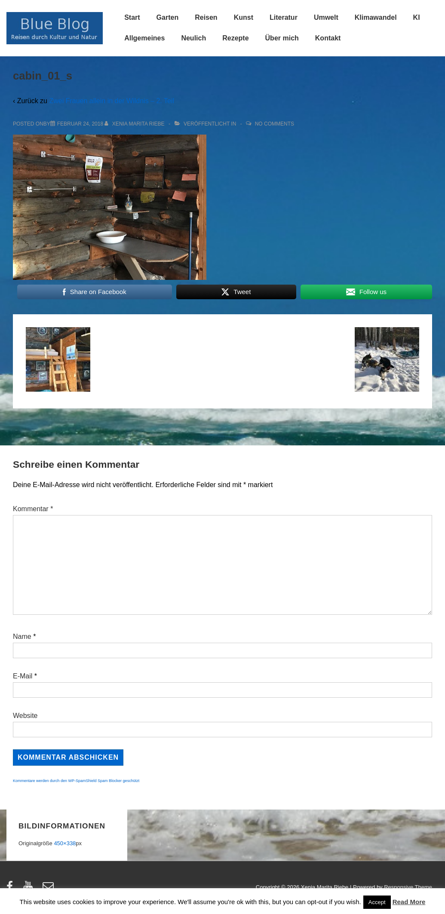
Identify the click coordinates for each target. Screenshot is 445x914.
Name (22, 636)
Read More (409, 901)
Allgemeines (144, 38)
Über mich (282, 38)
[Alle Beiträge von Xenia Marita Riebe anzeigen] (135, 124)
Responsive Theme (408, 887)
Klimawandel (376, 17)
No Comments (274, 124)
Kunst (243, 17)
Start (132, 17)
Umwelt (326, 17)
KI (416, 17)
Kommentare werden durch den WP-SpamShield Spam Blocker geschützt (76, 781)
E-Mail (22, 676)
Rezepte (235, 38)
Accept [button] (377, 902)
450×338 (65, 843)
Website (25, 715)
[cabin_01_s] (80, 124)
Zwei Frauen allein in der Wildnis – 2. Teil (111, 100)
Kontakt (328, 38)
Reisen (206, 17)
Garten (168, 17)
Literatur (284, 17)
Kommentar (33, 508)
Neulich (193, 38)
